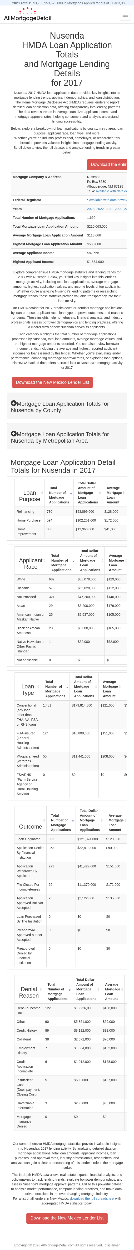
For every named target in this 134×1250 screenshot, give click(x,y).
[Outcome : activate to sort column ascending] (31, 820)
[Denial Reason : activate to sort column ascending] (29, 989)
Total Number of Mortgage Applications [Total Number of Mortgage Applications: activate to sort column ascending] (59, 495)
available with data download (110, 200)
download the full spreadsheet (92, 1198)
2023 (90, 209)
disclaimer (112, 1245)
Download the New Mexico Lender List (52, 382)
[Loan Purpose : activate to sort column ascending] (30, 493)
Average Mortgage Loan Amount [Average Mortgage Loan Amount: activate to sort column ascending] (114, 495)
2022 (100, 209)
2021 (109, 209)
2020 (118, 209)
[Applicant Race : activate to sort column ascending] (31, 561)
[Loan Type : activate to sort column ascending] (28, 687)
